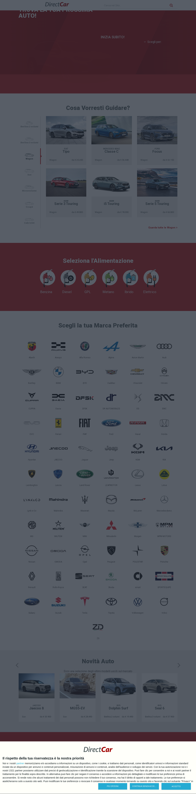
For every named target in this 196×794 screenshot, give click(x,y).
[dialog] (98, 768)
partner (20, 763)
